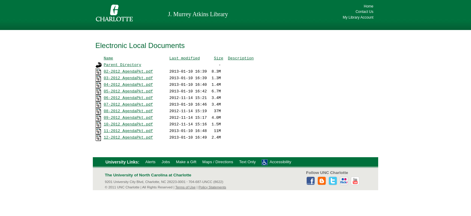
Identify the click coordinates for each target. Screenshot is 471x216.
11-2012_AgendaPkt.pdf (128, 130)
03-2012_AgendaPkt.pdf (128, 77)
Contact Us (364, 12)
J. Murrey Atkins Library (198, 14)
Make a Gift (186, 162)
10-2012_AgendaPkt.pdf (128, 124)
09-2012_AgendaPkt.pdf (128, 117)
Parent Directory (122, 64)
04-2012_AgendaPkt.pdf (128, 84)
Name (108, 58)
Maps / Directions (217, 162)
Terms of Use (185, 187)
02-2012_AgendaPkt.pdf (128, 71)
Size (218, 58)
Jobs (166, 162)
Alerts (150, 162)
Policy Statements (212, 187)
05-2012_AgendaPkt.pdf (128, 91)
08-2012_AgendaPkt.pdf (128, 110)
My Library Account (358, 17)
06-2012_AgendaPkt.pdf (128, 97)
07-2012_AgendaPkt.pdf (128, 104)
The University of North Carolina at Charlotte (148, 175)
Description (241, 58)
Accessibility (280, 162)
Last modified (184, 58)
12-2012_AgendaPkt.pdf (128, 137)
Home (368, 6)
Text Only (247, 162)
